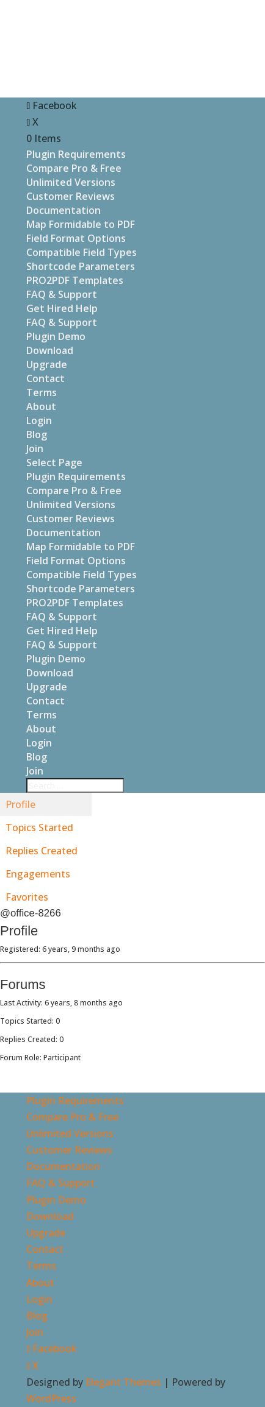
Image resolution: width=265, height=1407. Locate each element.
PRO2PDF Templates (74, 280)
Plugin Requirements (76, 154)
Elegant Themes (123, 1382)
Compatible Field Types (81, 252)
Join (34, 448)
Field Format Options (76, 238)
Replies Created (41, 850)
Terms (41, 392)
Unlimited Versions (70, 182)
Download (49, 350)
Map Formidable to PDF (80, 224)
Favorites (26, 897)
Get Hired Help (62, 308)
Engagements (37, 874)
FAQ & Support (61, 294)
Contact (45, 378)
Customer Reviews (70, 196)
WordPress (51, 1398)
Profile (20, 804)
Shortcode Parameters (80, 266)
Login (39, 420)
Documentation (63, 210)
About (41, 406)
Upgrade (46, 364)
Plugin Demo (55, 336)
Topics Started (39, 827)
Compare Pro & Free (74, 168)
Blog (36, 434)
